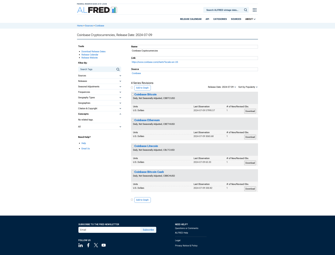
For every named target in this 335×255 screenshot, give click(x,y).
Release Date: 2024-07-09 (221, 87)
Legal (177, 240)
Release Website (89, 57)
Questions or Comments (186, 228)
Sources (236, 19)
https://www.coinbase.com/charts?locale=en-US (155, 62)
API (207, 19)
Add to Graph (142, 88)
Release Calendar (190, 19)
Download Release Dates (93, 51)
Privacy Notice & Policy (186, 245)
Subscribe (148, 229)
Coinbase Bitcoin (145, 94)
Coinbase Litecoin (146, 146)
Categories (220, 19)
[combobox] (226, 9)
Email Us (85, 148)
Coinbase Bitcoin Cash (149, 172)
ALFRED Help (181, 232)
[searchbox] (226, 10)
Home (80, 25)
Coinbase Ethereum (147, 120)
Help (83, 143)
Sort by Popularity (246, 87)
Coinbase (99, 25)
